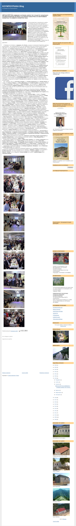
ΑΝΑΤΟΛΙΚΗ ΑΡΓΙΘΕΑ (58, 311)
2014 (55, 406)
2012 (55, 410)
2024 (55, 369)
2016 (55, 402)
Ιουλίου (57, 382)
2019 (55, 378)
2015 (55, 404)
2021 (55, 373)
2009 (55, 417)
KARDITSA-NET (56, 317)
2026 (55, 365)
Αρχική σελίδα (25, 372)
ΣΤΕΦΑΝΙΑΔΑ (56, 315)
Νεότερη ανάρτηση (6, 372)
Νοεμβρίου (58, 379)
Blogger (64, 519)
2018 (55, 397)
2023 (55, 371)
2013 (55, 408)
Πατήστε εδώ (63, 326)
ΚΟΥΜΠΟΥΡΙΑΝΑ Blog (13, 6)
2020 (55, 376)
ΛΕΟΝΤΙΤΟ (55, 313)
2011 (55, 412)
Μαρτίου (57, 390)
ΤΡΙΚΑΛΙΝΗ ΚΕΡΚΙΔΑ (57, 319)
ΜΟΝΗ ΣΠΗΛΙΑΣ (56, 309)
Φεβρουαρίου (59, 392)
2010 (55, 415)
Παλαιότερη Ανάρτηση (44, 372)
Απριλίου (58, 384)
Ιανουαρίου (58, 394)
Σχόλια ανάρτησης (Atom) (13, 375)
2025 (55, 367)
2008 (55, 419)
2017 (55, 399)
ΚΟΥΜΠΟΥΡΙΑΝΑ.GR (57, 307)
